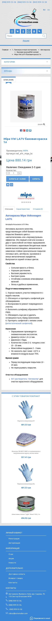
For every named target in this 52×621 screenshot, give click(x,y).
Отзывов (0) (38, 209)
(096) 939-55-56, (15, 601)
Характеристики (23, 209)
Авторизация (14, 543)
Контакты (13, 582)
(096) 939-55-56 (9, 2)
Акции (26, 40)
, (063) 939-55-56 (15, 609)
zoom (41, 124)
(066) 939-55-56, (15, 605)
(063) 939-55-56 (40, 2)
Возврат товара (16, 578)
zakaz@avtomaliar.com (18, 613)
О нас (11, 554)
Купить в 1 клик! (17, 179)
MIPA (25, 150)
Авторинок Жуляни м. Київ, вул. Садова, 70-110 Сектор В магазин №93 (27, 595)
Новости (12, 563)
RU (44, 10)
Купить (36, 179)
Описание (9, 209)
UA (48, 10)
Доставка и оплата (17, 574)
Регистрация (14, 539)
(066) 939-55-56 (24, 2)
